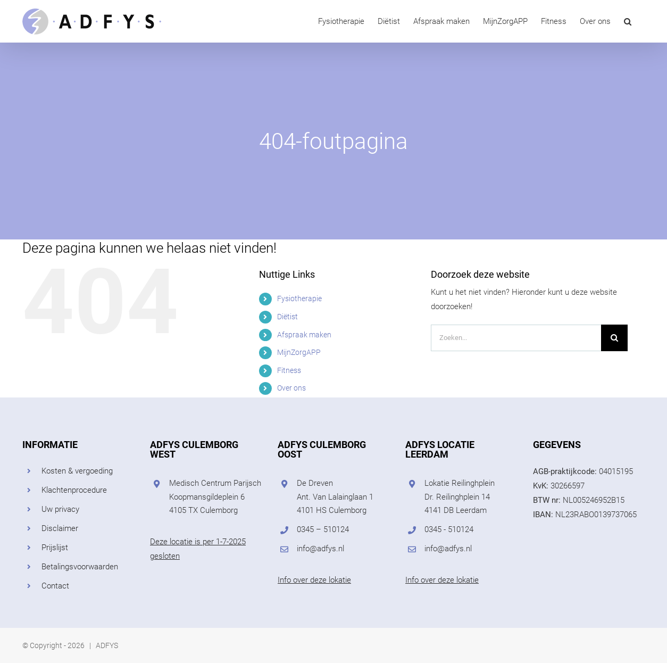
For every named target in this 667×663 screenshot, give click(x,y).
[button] (627, 21)
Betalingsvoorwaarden (79, 566)
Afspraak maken (304, 334)
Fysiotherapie (299, 298)
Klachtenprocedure (74, 490)
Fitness (289, 370)
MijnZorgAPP (299, 352)
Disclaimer (59, 528)
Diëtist (287, 316)
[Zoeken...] (516, 338)
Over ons (291, 388)
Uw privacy (60, 509)
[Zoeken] (614, 338)
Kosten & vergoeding (77, 471)
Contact (55, 586)
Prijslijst (54, 547)
